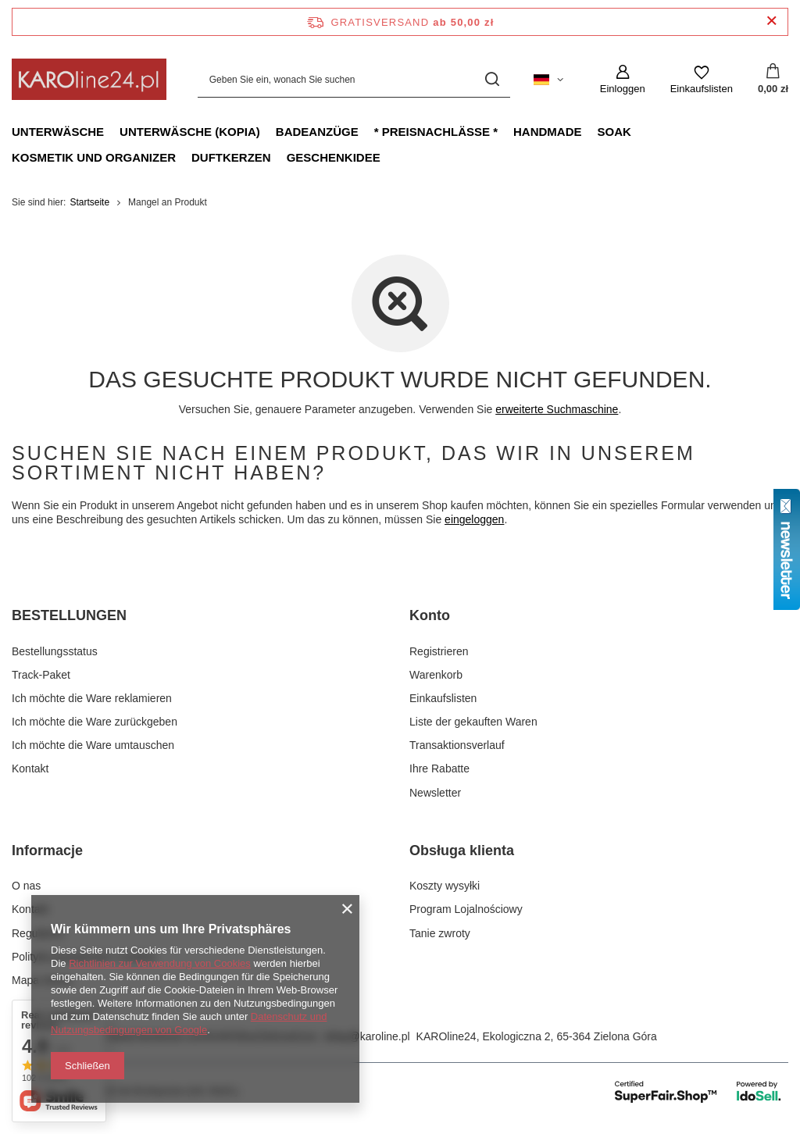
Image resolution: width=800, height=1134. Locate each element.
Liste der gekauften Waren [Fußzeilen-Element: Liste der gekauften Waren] (473, 721)
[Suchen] (492, 79)
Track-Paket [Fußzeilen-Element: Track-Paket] (41, 675)
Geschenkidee (333, 157)
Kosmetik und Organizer (94, 157)
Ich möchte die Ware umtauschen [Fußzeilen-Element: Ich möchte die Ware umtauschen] (93, 745)
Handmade (547, 131)
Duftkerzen (231, 157)
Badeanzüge (317, 131)
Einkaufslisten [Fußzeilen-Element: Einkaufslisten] (443, 698)
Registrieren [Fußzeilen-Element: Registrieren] (438, 651)
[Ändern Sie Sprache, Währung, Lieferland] (548, 79)
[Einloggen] (622, 79)
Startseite (89, 202)
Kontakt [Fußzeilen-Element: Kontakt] (30, 768)
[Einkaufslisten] (701, 79)
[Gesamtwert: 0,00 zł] (773, 79)
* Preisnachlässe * (436, 131)
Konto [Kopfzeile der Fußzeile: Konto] (429, 615)
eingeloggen (474, 519)
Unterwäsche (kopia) (190, 131)
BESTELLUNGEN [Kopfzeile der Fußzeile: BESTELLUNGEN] (69, 615)
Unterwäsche (58, 131)
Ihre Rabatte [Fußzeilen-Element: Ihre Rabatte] (439, 768)
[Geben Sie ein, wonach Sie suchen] (354, 79)
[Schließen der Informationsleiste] (771, 21)
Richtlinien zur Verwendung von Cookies (160, 963)
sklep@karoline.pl (366, 1036)
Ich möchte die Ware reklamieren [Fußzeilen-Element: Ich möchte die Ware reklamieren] (92, 698)
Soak (614, 131)
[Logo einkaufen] (89, 79)
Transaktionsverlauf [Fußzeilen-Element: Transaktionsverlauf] (457, 745)
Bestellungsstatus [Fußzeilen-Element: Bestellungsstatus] (55, 651)
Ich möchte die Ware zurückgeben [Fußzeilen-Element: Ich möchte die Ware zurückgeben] (94, 721)
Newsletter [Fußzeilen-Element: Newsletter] (435, 792)
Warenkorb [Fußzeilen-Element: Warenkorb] (435, 675)
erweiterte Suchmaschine (556, 409)
